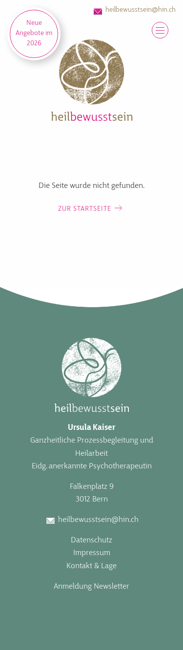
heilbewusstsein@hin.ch (140, 10)
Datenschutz (91, 540)
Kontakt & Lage (91, 566)
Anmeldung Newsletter (91, 587)
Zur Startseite (84, 209)
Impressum (91, 553)
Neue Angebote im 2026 (34, 33)
